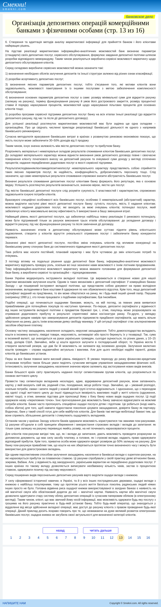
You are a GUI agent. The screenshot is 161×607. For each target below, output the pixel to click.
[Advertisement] (80, 573)
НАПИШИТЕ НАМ (14, 603)
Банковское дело (139, 17)
